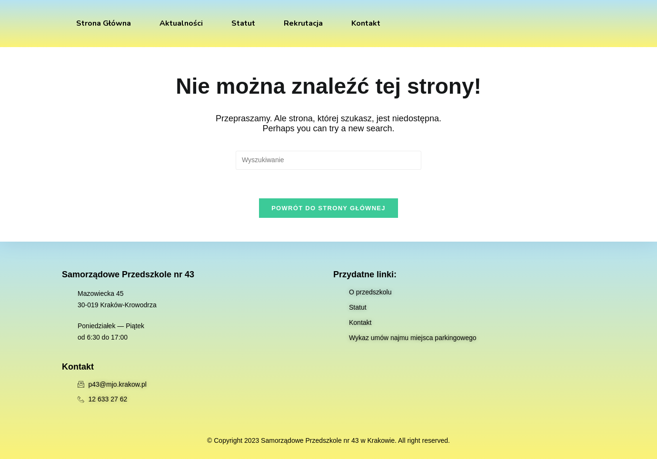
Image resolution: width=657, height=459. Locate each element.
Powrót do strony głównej (328, 208)
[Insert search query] (328, 160)
